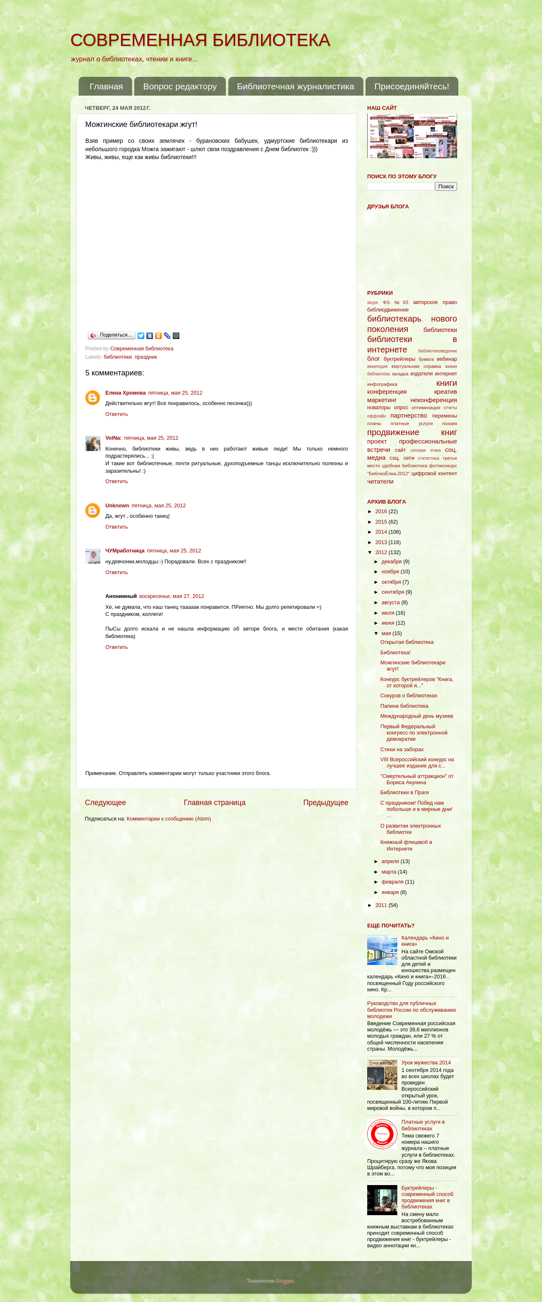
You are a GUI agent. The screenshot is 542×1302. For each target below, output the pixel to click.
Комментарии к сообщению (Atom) (169, 819)
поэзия (449, 423)
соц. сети (402, 458)
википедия (377, 366)
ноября (391, 572)
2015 (382, 522)
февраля (393, 882)
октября (392, 582)
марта (390, 872)
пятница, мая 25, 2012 (175, 393)
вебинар (447, 359)
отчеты (450, 407)
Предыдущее (325, 802)
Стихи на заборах (402, 749)
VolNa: (113, 438)
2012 (382, 552)
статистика (428, 458)
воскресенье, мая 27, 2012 (171, 596)
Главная (106, 86)
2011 (382, 905)
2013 (382, 542)
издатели (421, 374)
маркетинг (382, 399)
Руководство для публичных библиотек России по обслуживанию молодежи (411, 1010)
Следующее (105, 802)
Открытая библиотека (407, 642)
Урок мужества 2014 (426, 1063)
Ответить (116, 414)
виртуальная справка (416, 366)
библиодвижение (388, 310)
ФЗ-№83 (396, 302)
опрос (401, 407)
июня (389, 623)
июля (389, 613)
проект (377, 441)
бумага (426, 359)
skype (372, 302)
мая (387, 633)
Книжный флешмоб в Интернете (406, 845)
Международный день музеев (416, 716)
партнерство (409, 415)
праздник (146, 357)
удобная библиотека (404, 465)
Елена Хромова (125, 393)
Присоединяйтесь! (411, 86)
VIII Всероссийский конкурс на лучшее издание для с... (417, 763)
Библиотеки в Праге (404, 792)
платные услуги (412, 423)
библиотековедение (437, 351)
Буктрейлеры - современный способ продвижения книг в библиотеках (427, 1197)
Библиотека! (395, 653)
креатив (445, 391)
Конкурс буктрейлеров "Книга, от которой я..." (416, 682)
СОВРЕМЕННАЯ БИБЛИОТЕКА (200, 40)
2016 (382, 511)
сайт (400, 450)
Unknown (117, 506)
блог (373, 358)
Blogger (285, 1281)
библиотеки (118, 357)
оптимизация (426, 407)
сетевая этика (426, 450)
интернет (446, 374)
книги (446, 383)
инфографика (382, 384)
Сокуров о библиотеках (408, 696)
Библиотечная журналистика (295, 86)
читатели (380, 481)
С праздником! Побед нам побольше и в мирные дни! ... (416, 809)
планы (374, 423)
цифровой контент (434, 473)
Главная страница (214, 802)
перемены (444, 416)
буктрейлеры (399, 359)
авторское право (435, 302)
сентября (394, 592)
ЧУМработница (124, 551)
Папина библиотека (404, 706)
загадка (400, 373)
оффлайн (376, 416)
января (391, 892)
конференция (387, 391)
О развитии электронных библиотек (410, 829)
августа (391, 602)
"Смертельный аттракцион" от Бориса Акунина (416, 779)
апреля (391, 861)
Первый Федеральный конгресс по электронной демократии (413, 733)
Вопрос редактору (180, 86)
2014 (382, 532)
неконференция (433, 399)
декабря (393, 562)
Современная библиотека (142, 349)
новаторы (379, 407)
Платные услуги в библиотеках (423, 1125)
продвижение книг (412, 432)
